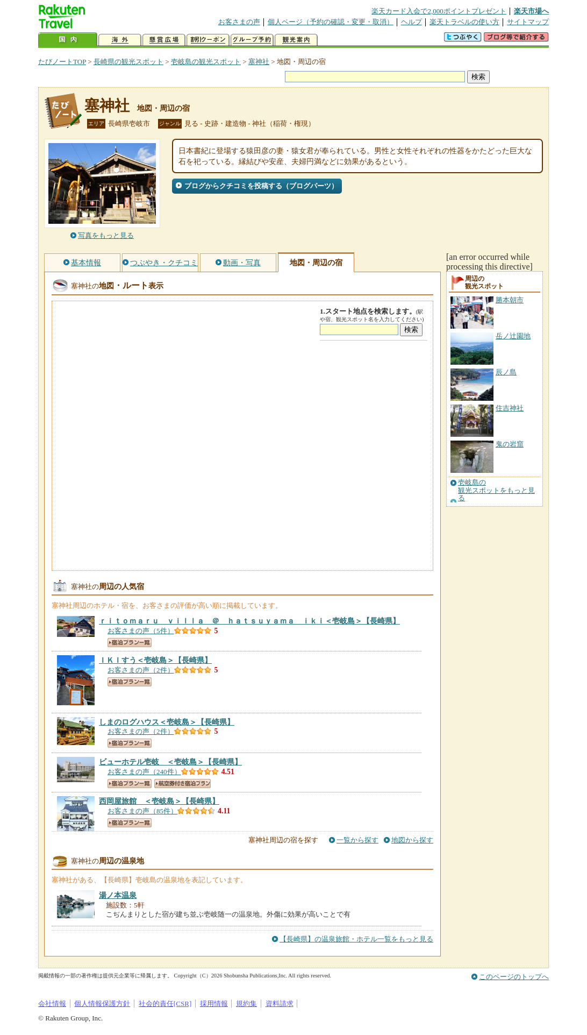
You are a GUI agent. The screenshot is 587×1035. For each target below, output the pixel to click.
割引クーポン (208, 40)
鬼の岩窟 (510, 444)
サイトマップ (528, 22)
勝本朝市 (510, 300)
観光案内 (296, 40)
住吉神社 (510, 408)
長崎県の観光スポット (128, 62)
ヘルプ (411, 22)
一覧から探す (357, 840)
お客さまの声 (239, 22)
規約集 (246, 1003)
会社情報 (52, 1003)
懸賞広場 (163, 40)
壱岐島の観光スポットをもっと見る (496, 490)
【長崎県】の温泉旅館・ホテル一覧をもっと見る (356, 939)
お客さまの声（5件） (141, 631)
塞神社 (258, 62)
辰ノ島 (506, 372)
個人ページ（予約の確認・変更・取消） (330, 22)
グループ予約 (252, 40)
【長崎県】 (249, 620)
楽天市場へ (531, 11)
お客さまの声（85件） (142, 811)
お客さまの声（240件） (144, 772)
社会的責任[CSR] (165, 1003)
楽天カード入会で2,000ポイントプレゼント (438, 11)
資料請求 (280, 1003)
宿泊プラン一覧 (130, 642)
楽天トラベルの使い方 (464, 22)
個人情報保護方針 (102, 1003)
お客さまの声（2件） (141, 670)
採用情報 (214, 1003)
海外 (119, 40)
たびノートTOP (62, 62)
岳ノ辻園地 (513, 336)
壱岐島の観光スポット (206, 62)
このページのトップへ (514, 977)
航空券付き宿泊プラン (182, 783)
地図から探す (412, 840)
